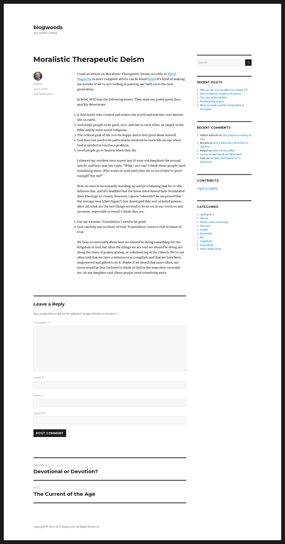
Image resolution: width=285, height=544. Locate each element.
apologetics (207, 214)
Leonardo (206, 154)
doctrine (205, 226)
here (151, 79)
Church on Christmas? (229, 154)
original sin (207, 245)
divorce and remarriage (214, 222)
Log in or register (207, 188)
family (204, 229)
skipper (37, 83)
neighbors (206, 241)
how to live (206, 233)
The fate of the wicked (213, 97)
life (202, 237)
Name (38, 377)
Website (39, 413)
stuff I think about (43, 93)
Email (38, 395)
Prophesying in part (212, 101)
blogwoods (48, 27)
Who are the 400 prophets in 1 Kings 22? (224, 90)
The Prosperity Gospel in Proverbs (220, 93)
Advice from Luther (223, 150)
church (204, 218)
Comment (41, 322)
